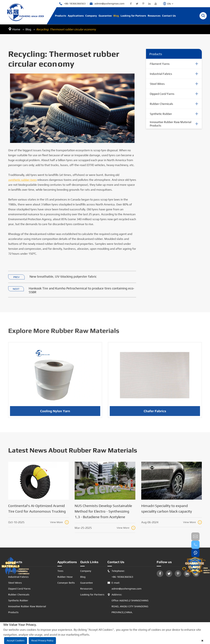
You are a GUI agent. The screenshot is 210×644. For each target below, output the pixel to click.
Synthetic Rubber (161, 114)
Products (60, 15)
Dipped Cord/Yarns (162, 93)
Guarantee (105, 15)
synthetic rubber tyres (22, 180)
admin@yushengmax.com (107, 3)
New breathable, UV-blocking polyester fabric (63, 276)
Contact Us (169, 15)
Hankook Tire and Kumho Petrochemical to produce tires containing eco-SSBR (81, 290)
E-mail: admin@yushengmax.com (124, 586)
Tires (60, 570)
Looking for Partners (133, 15)
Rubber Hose (65, 576)
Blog (116, 15)
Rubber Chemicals (161, 104)
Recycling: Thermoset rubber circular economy (66, 29)
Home (16, 29)
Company (91, 15)
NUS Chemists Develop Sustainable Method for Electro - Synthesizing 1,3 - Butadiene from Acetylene (103, 511)
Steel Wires (157, 83)
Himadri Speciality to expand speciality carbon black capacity (166, 508)
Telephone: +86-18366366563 (120, 574)
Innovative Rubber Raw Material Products (170, 123)
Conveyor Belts (66, 582)
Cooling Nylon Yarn (55, 414)
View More (59, 522)
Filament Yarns (160, 63)
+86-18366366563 (72, 3)
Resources (154, 15)
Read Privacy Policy (42, 640)
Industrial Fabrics (161, 73)
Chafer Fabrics (155, 414)
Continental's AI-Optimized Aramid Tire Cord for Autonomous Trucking (37, 508)
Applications (76, 15)
